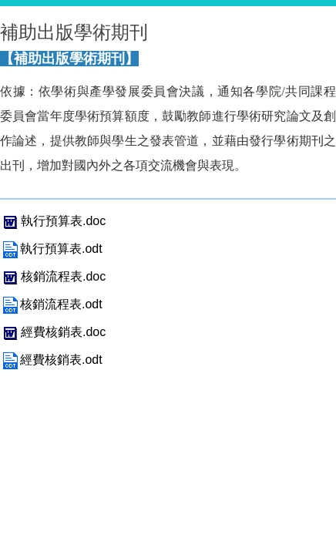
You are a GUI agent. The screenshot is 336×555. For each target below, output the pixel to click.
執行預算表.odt (51, 248)
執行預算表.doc (53, 220)
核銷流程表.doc (53, 276)
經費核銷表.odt (51, 359)
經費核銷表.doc (53, 331)
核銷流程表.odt (51, 304)
